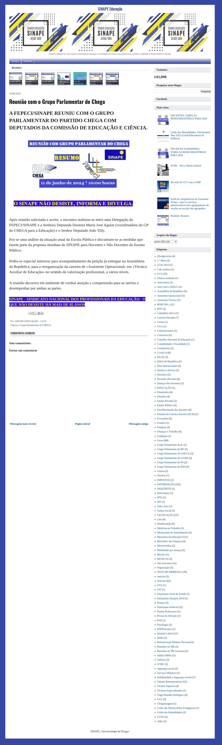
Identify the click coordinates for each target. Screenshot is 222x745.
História (15, 61)
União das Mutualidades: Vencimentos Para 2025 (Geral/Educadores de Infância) (190, 135)
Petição (161, 602)
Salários (161, 659)
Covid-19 (162, 352)
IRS (159, 501)
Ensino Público (165, 405)
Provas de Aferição (167, 615)
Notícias (161, 580)
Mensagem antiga (138, 423)
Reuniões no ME (166, 646)
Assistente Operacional (169, 295)
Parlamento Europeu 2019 (170, 598)
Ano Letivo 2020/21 (167, 286)
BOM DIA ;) (163, 304)
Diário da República (167, 361)
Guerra (160, 471)
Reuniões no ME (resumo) (170, 651)
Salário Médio (164, 655)
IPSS (159, 497)
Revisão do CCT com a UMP (186, 182)
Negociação (163, 567)
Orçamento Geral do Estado (171, 594)
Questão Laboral (165, 633)
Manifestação (164, 523)
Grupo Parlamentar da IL (170, 444)
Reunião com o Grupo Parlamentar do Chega (57, 102)
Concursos (162, 335)
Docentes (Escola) (166, 379)
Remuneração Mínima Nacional (173, 642)
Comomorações (165, 330)
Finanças (161, 427)
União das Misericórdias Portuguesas (176, 708)
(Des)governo (164, 256)
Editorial (28, 61)
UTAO (160, 716)
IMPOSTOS (163, 480)
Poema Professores (167, 611)
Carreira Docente (166, 317)
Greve (160, 440)
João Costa (163, 506)
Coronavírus (163, 348)
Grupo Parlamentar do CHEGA (35, 325)
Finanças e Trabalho (167, 431)
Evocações (162, 418)
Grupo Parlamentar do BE (170, 449)
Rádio (160, 637)
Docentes (162, 374)
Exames (161, 422)
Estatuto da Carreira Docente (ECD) (176, 414)
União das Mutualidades (169, 712)
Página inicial (82, 423)
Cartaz (160, 322)
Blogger (125, 731)
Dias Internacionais (167, 366)
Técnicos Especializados (170, 690)
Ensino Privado (165, 401)
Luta (159, 519)
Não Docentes (164, 563)
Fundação (162, 436)
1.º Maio (161, 260)
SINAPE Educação (110, 8)
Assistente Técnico (167, 300)
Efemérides (163, 392)
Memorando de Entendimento (172, 532)
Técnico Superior (166, 686)
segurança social (165, 668)
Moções (161, 554)
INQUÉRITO (164, 488)
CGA (160, 326)
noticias (161, 576)
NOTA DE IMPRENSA (169, 572)
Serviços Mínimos (166, 673)
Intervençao (163, 493)
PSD (159, 620)
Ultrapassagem (165, 703)
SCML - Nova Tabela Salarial (186, 165)
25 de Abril (163, 265)
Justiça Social (164, 510)
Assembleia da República (170, 291)
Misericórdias (164, 545)
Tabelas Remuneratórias (169, 681)
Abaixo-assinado (166, 278)
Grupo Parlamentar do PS (170, 462)
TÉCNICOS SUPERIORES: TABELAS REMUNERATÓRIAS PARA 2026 (188, 151)
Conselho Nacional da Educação (174, 339)
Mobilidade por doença (169, 550)
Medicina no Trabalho (168, 528)
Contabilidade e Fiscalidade (171, 344)
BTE (159, 308)
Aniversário (163, 282)
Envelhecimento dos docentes (172, 409)
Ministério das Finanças (169, 541)
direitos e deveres (166, 370)
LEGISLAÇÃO (165, 515)
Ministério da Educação (169, 537)
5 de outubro (163, 269)
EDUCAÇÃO (164, 387)
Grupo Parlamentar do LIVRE (172, 458)
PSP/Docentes (164, 629)
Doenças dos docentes (168, 383)
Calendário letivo (166, 313)
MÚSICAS (163, 558)
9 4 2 (159, 273)
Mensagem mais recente (23, 423)
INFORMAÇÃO (166, 484)
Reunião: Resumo (180, 215)
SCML (160, 664)
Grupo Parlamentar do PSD (171, 466)
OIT (159, 589)
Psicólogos (162, 624)
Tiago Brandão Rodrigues (170, 695)
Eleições (161, 396)
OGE (160, 585)
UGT (160, 699)
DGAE (160, 357)
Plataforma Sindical (167, 607)
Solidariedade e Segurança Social (174, 677)
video (160, 721)
